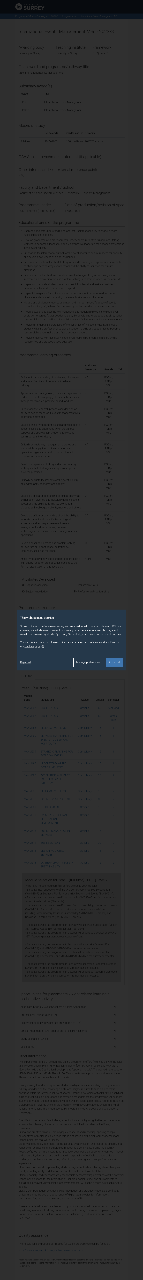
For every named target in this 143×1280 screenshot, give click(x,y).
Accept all (114, 662)
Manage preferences (88, 662)
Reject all (25, 662)
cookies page (35, 646)
